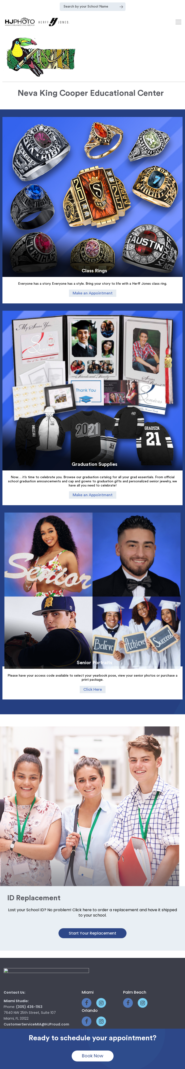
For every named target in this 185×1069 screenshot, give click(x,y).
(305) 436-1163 (29, 948)
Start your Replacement (92, 875)
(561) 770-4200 (30, 980)
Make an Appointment (93, 293)
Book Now (92, 1056)
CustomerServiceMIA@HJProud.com (36, 966)
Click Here (92, 663)
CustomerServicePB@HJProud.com (35, 998)
